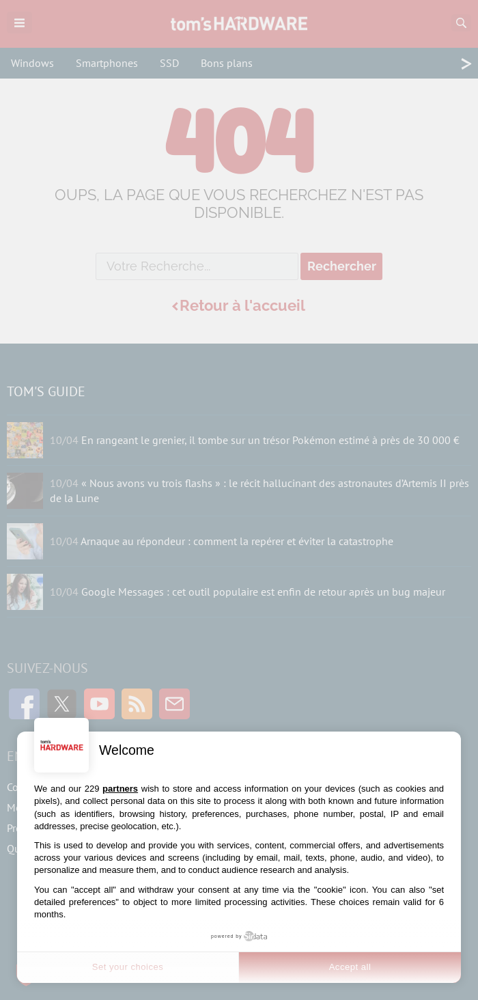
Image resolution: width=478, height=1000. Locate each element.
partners (120, 788)
